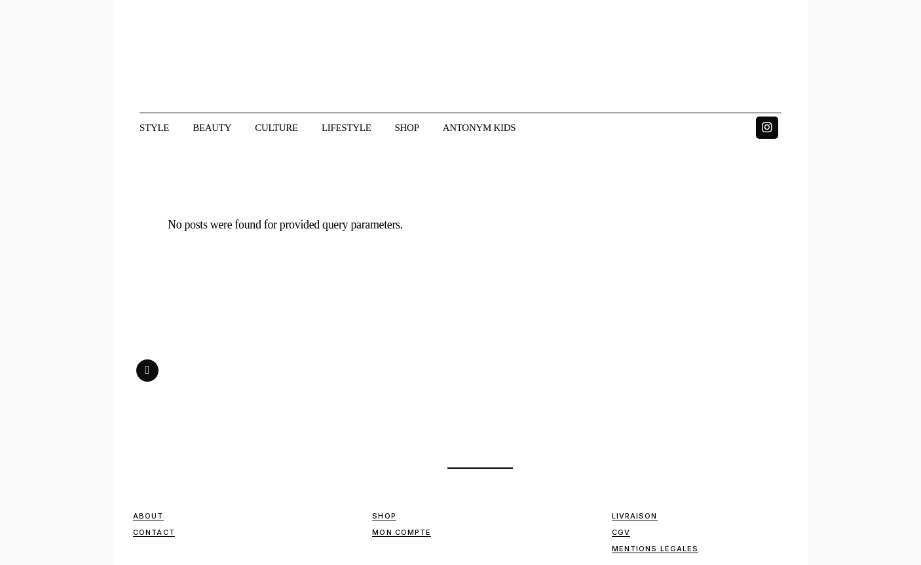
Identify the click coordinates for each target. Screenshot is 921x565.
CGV (621, 532)
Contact (154, 532)
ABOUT (148, 515)
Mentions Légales (655, 548)
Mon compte (401, 532)
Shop (384, 515)
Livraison (635, 515)
